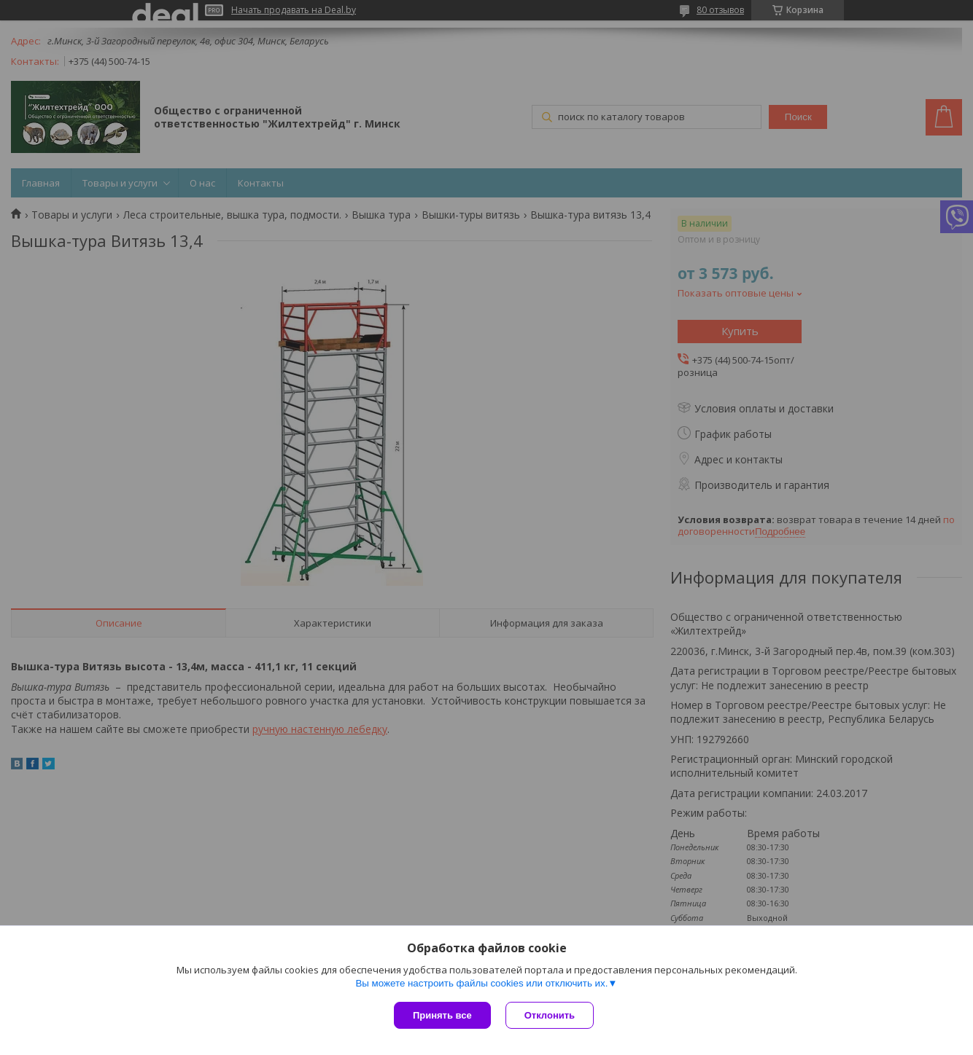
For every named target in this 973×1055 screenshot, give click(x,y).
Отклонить (549, 1015)
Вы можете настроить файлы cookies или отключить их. (481, 983)
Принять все (442, 1015)
